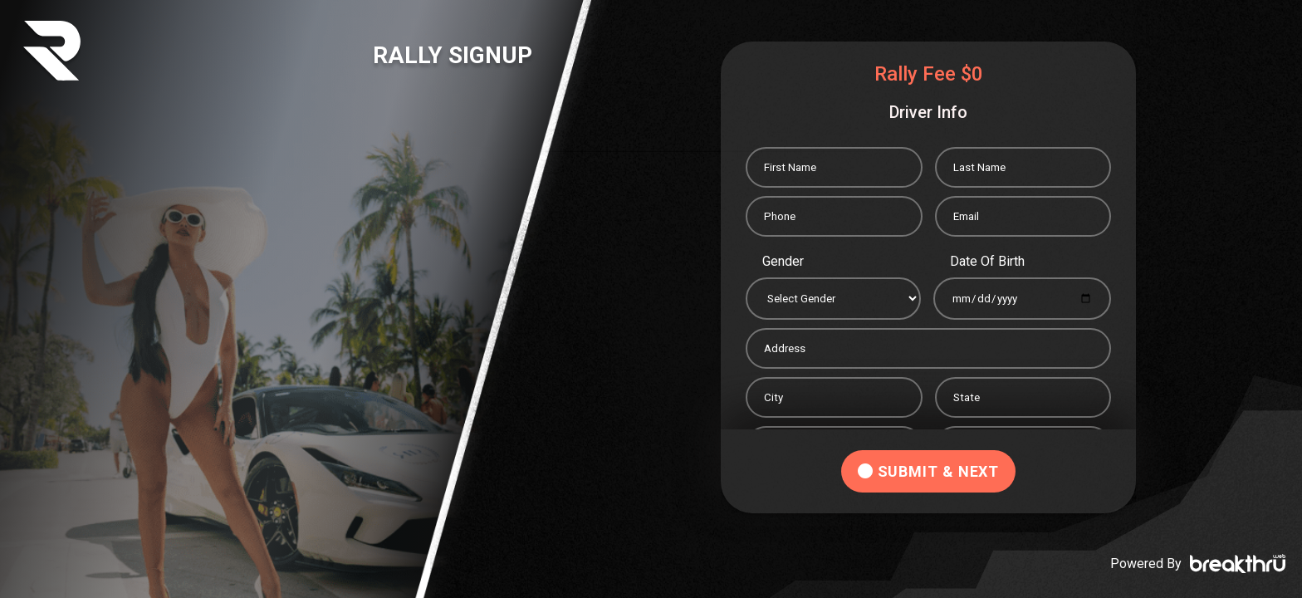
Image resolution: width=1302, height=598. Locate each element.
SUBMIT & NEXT (929, 471)
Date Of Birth (987, 261)
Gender (783, 261)
